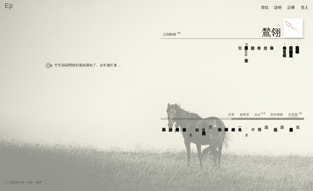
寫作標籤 (278, 114)
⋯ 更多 (246, 129)
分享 (233, 114)
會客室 (247, 114)
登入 (304, 7)
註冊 (291, 7)
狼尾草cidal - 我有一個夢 (25, 182)
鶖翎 (271, 32)
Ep (9, 5)
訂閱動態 (169, 34)
